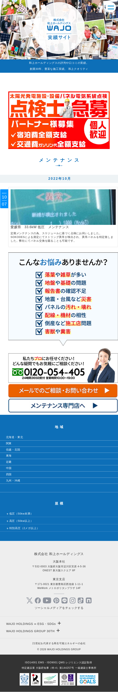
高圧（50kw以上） (21, 520)
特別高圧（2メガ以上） (24, 528)
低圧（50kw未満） (21, 513)
